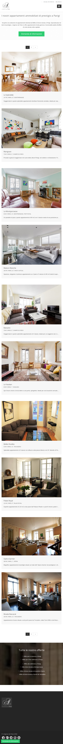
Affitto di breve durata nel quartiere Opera (32, 671)
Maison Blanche (10, 268)
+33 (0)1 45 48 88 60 (48, 1)
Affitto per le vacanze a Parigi (32, 656)
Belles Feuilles (9, 444)
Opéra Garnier (9, 559)
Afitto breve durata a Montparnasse (32, 667)
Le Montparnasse (10, 211)
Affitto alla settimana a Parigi (32, 664)
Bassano (7, 328)
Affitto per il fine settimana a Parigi (32, 659)
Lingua (59, 1)
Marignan (7, 151)
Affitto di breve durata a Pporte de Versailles (32, 674)
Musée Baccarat (10, 614)
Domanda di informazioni (31, 34)
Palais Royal (8, 501)
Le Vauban (8, 384)
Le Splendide (8, 95)
